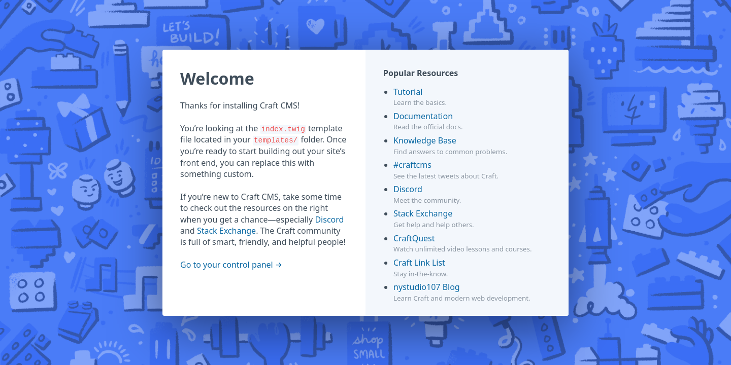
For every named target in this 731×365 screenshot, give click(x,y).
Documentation (423, 116)
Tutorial (407, 91)
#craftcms (412, 164)
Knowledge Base (424, 140)
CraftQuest (414, 238)
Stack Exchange (226, 230)
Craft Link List (419, 262)
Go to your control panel (226, 264)
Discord (329, 219)
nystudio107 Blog (426, 287)
